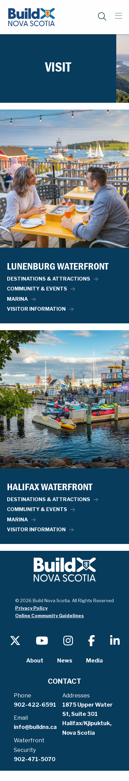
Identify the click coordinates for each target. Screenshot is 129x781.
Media (94, 660)
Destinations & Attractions (48, 279)
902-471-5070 (34, 759)
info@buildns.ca (35, 727)
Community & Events (37, 289)
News (64, 660)
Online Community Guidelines (49, 615)
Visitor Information (36, 309)
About (34, 660)
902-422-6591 (35, 705)
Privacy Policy (31, 608)
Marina (17, 299)
